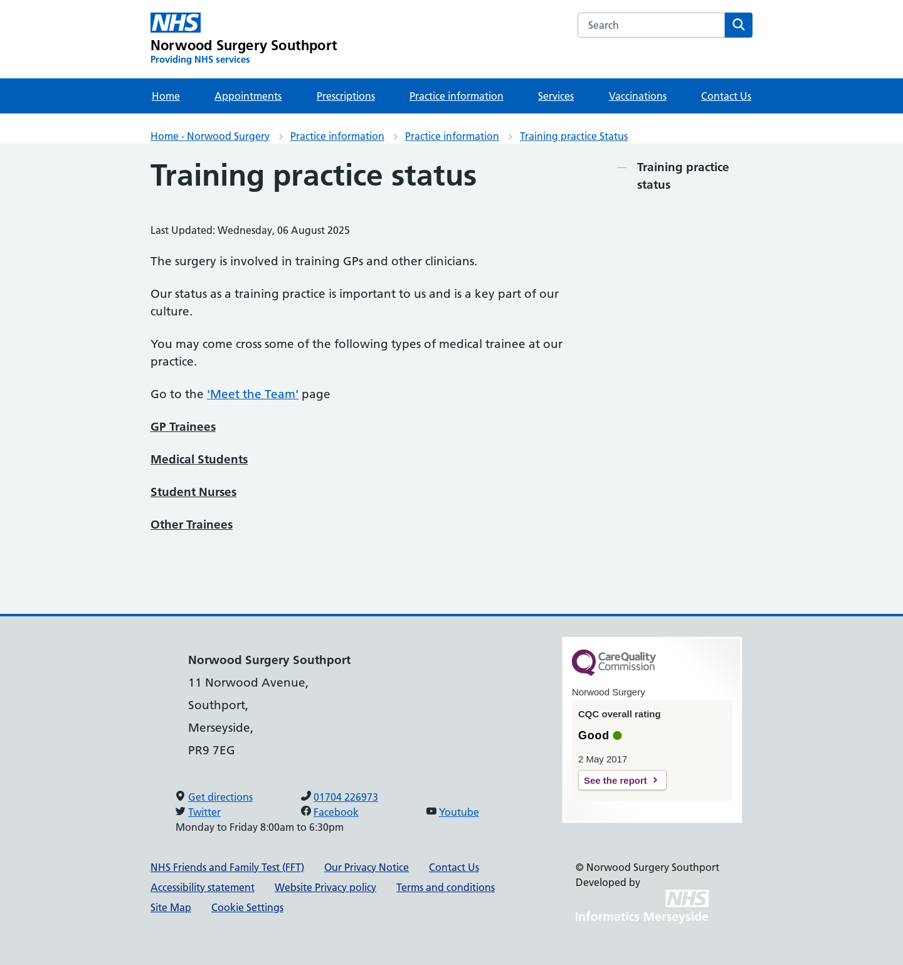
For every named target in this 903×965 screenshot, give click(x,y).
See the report (615, 780)
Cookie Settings (247, 907)
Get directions (220, 797)
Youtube (459, 812)
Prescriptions (346, 96)
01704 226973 (346, 797)
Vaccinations (638, 96)
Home (166, 96)
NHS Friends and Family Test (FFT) (227, 867)
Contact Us (726, 96)
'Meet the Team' (252, 394)
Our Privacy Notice (366, 867)
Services (556, 96)
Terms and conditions (445, 887)
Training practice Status (574, 136)
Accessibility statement (202, 887)
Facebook (336, 812)
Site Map (170, 907)
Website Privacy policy (325, 887)
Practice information (456, 96)
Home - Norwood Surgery (210, 136)
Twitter (204, 812)
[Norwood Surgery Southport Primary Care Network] (243, 39)
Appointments (248, 96)
